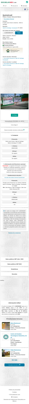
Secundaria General (8, 19)
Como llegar (14, 125)
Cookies (14, 392)
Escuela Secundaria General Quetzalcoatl (14, 177)
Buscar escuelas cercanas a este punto (14, 130)
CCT (5, 5)
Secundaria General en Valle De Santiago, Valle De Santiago (13, 64)
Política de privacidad (14, 389)
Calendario (24, 5)
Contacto (14, 397)
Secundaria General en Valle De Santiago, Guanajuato (13, 59)
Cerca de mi (14, 5)
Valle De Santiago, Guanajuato (10, 27)
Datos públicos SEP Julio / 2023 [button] (14, 259)
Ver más (14, 360)
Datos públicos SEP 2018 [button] (14, 264)
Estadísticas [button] (14, 269)
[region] (15, 81)
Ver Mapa (14, 115)
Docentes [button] (14, 274)
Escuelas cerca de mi (14, 365)
